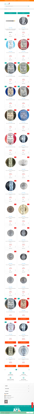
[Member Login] (7, 4)
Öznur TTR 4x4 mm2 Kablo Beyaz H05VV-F (23, 171)
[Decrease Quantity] (15, 58)
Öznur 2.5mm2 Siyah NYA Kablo (10, 76)
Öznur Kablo (10, 27)
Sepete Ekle (10, 36)
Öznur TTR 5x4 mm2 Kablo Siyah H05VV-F (10, 359)
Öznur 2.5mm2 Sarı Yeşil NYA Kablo (23, 76)
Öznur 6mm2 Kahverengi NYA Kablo (10, 335)
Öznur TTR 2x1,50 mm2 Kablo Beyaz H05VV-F (10, 288)
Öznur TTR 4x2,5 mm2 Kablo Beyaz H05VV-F (10, 194)
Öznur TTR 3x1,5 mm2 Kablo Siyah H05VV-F (23, 241)
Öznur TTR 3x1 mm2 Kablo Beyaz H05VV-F (10, 265)
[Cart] (9, 4)
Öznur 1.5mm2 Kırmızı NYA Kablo (23, 52)
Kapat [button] (29, 412)
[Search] (17, 6)
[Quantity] (10, 34)
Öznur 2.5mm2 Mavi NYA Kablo (10, 99)
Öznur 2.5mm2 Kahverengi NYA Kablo (23, 99)
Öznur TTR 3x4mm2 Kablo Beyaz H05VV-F (10, 218)
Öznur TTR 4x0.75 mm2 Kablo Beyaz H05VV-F (23, 359)
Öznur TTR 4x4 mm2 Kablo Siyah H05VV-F (10, 171)
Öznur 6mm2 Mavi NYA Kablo (10, 52)
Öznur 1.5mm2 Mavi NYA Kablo (23, 123)
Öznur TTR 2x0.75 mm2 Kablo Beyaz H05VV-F (23, 288)
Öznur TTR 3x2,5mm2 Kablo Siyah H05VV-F (23, 29)
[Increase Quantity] (15, 34)
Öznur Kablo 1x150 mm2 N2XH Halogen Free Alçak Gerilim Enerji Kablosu (10, 29)
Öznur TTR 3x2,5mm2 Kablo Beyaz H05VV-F (23, 218)
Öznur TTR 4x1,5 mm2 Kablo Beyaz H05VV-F (23, 194)
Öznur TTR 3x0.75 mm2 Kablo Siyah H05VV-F (23, 265)
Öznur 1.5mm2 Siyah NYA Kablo (10, 123)
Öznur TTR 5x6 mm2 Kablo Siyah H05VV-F (23, 336)
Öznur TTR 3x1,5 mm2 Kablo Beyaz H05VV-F (10, 241)
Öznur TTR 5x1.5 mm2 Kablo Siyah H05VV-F (23, 147)
